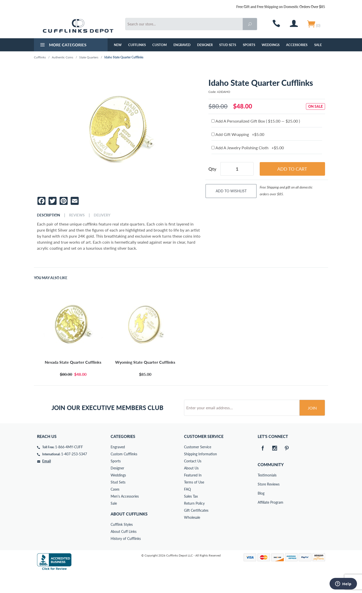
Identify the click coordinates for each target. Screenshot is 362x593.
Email (46, 480)
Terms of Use (194, 501)
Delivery (102, 215)
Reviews (77, 215)
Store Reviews (261, 503)
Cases (115, 508)
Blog (261, 512)
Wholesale (192, 536)
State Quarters (88, 57)
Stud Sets (227, 45)
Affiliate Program (261, 521)
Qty (212, 169)
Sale (318, 45)
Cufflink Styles (122, 543)
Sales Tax (191, 515)
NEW (118, 45)
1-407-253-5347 (74, 473)
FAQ (187, 508)
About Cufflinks (129, 533)
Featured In (193, 494)
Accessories (296, 45)
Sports (249, 45)
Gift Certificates (196, 529)
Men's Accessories (125, 515)
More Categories (62, 45)
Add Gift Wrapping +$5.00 (237, 134)
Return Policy (194, 522)
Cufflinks (137, 45)
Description (48, 215)
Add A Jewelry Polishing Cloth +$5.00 (247, 147)
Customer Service (197, 466)
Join (312, 427)
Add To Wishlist (231, 191)
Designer (205, 45)
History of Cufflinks (126, 557)
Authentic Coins (62, 57)
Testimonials (261, 494)
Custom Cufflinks (124, 473)
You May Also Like (50, 278)
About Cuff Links (124, 550)
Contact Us (192, 480)
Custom (159, 45)
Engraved (182, 45)
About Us (191, 487)
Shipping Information (200, 473)
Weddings (271, 45)
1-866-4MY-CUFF (69, 466)
